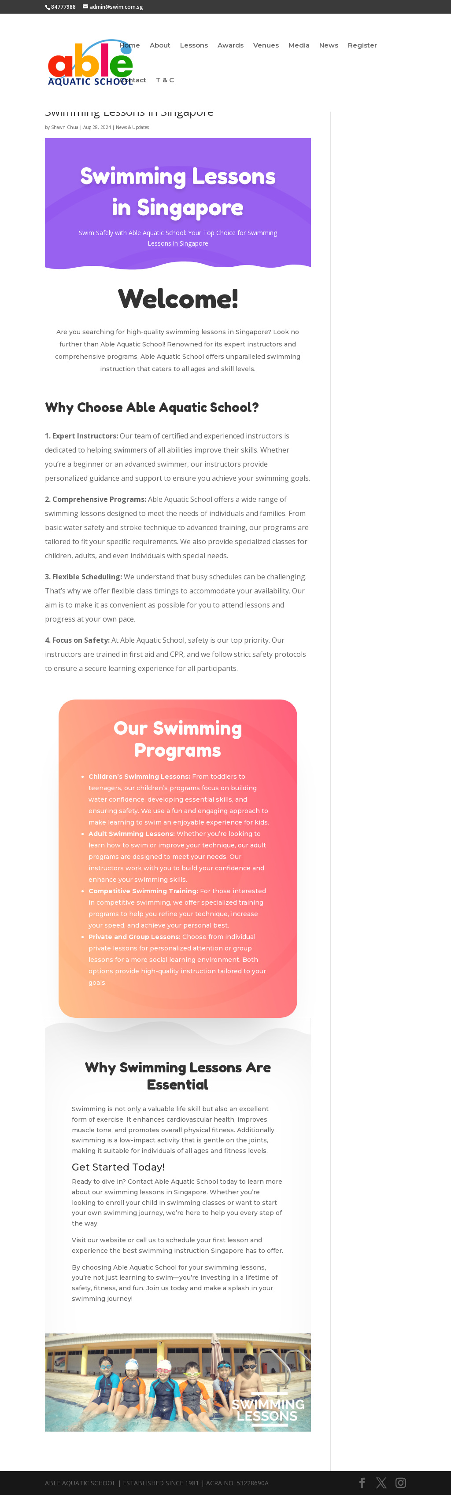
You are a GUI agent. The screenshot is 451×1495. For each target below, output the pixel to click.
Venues (266, 45)
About (160, 45)
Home (129, 45)
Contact (132, 80)
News (328, 45)
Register (362, 45)
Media (299, 45)
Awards (231, 45)
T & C (165, 80)
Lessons (194, 45)
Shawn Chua (64, 127)
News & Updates (132, 127)
